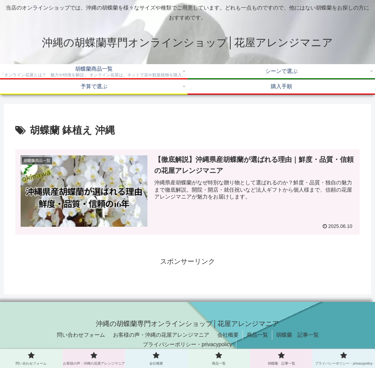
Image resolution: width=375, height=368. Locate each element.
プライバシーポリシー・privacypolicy (187, 344)
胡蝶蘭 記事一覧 (297, 335)
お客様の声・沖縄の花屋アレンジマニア (161, 335)
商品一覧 (257, 335)
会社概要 (228, 335)
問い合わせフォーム (81, 335)
